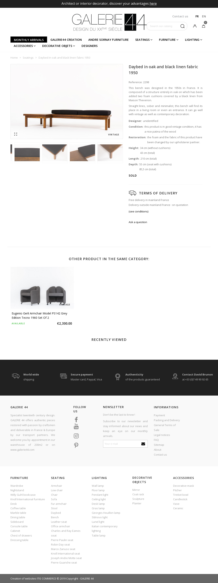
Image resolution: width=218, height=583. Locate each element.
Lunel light (98, 522)
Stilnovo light (100, 517)
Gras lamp (98, 508)
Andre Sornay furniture (108, 39)
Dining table (17, 517)
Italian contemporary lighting (105, 528)
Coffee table (18, 508)
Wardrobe (16, 486)
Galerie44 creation (66, 39)
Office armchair (60, 526)
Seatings (142, 39)
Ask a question (138, 222)
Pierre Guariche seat (64, 562)
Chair (54, 495)
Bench (55, 517)
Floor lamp (98, 490)
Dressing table (19, 540)
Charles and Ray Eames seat (66, 533)
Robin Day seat (60, 544)
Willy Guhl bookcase (23, 495)
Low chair (57, 490)
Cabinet (15, 531)
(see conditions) (138, 211)
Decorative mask (183, 486)
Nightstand (17, 490)
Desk (13, 504)
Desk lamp (98, 504)
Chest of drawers (21, 535)
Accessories (23, 46)
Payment (159, 415)
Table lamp (99, 535)
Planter (136, 503)
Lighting (192, 39)
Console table (19, 526)
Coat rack (138, 494)
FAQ (156, 440)
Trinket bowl (180, 495)
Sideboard (17, 522)
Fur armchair (59, 504)
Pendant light (100, 495)
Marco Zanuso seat (63, 549)
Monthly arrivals (29, 40)
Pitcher (177, 490)
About (157, 449)
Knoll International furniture (27, 499)
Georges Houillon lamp (106, 513)
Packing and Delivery (167, 420)
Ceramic (178, 508)
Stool (54, 508)
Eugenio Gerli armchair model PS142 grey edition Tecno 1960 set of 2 (39, 315)
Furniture (167, 39)
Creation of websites (23, 578)
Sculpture (138, 499)
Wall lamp (98, 486)
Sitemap (159, 445)
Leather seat (59, 522)
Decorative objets (57, 46)
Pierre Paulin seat (62, 540)
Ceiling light (99, 499)
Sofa (54, 499)
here (153, 3)
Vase (176, 504)
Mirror (136, 490)
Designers (90, 46)
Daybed (56, 513)
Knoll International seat (65, 553)
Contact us (160, 454)
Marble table (18, 513)
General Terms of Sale (165, 427)
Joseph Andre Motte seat (66, 558)
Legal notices (162, 435)
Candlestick (180, 499)
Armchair (56, 486)
